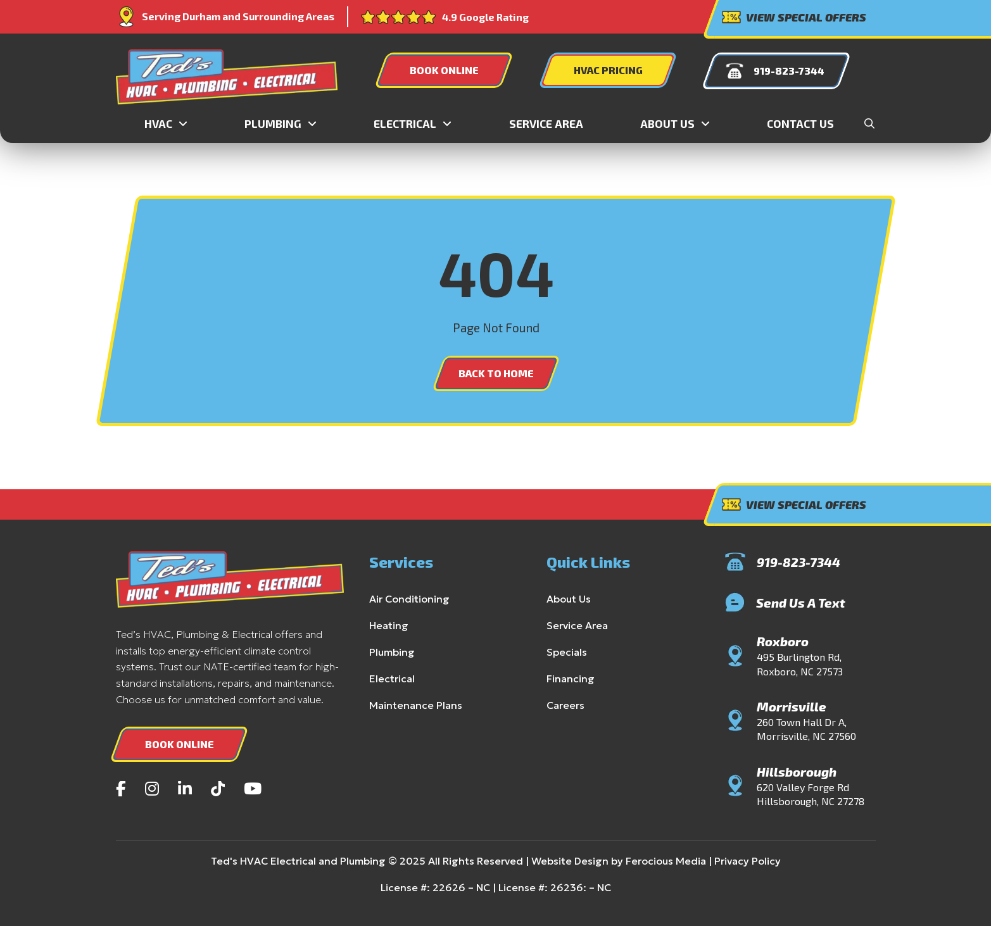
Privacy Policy (729, 860)
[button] (869, 123)
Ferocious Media (652, 860)
